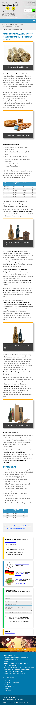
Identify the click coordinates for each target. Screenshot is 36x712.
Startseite (7, 680)
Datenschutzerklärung (23, 621)
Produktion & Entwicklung (11, 682)
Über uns (6, 684)
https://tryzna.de (6, 11)
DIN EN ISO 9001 (20, 573)
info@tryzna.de (15, 11)
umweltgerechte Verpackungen (10, 17)
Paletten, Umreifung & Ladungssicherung (15, 663)
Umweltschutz (19, 579)
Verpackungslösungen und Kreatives (14, 673)
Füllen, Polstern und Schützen (12, 659)
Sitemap (21, 700)
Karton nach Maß (9, 686)
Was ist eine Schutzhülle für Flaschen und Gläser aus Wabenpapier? (18, 527)
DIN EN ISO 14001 (20, 583)
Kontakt (6, 692)
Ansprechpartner (9, 690)
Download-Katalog (10, 633)
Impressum (32, 6)
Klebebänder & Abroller (10, 665)
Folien (6, 661)
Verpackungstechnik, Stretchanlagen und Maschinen (19, 667)
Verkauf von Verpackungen (9, 15)
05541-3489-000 (31, 4)
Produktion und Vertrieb (8, 14)
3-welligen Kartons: (10, 542)
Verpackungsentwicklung (9, 13)
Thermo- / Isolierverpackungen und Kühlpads (17, 669)
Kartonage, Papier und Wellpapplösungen (16, 657)
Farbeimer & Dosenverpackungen (13, 671)
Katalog (6, 688)
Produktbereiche (9, 655)
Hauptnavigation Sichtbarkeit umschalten (34, 20)
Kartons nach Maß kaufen (22, 564)
